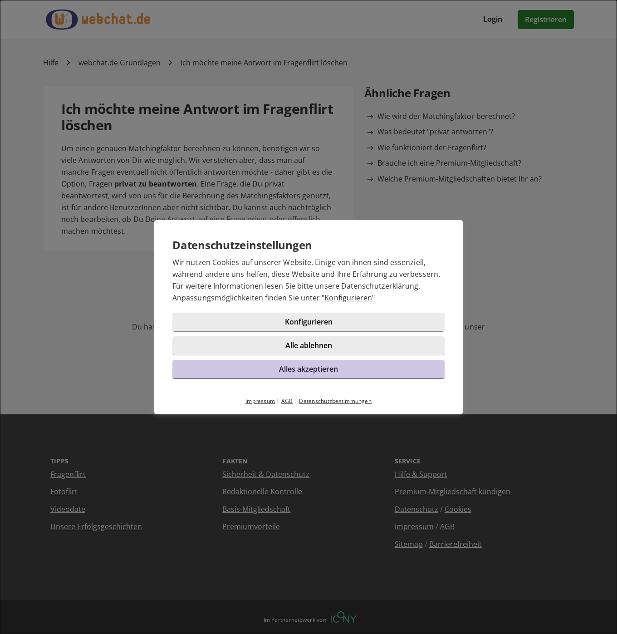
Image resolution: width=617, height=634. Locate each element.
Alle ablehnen (308, 345)
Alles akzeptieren (308, 369)
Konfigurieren (348, 298)
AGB (287, 401)
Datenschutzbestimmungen (335, 401)
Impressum (260, 401)
